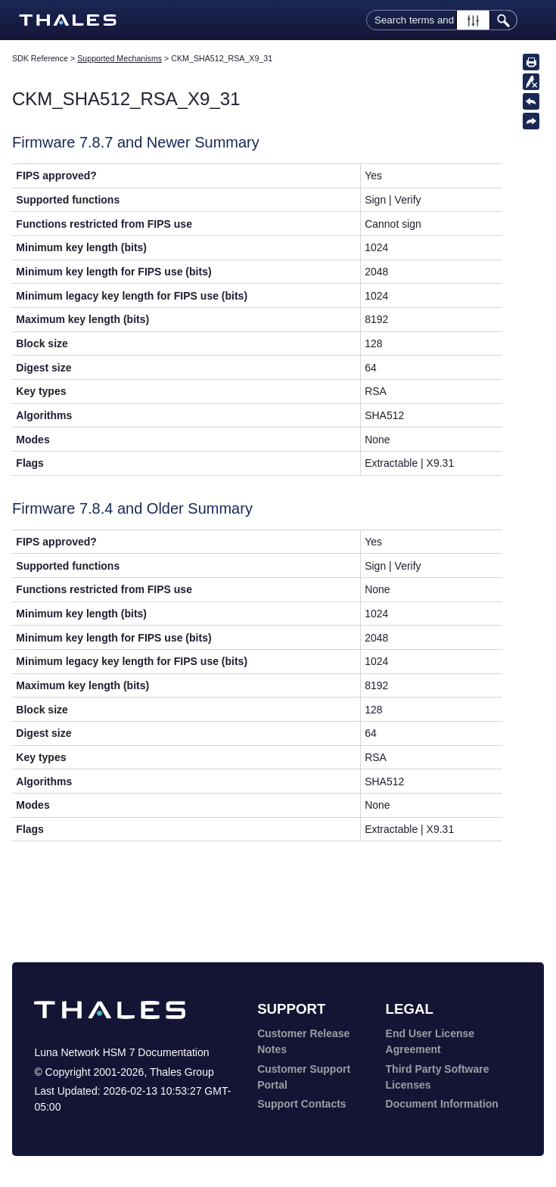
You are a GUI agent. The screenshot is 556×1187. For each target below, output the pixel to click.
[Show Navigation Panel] (535, 20)
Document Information (442, 1104)
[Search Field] (441, 20)
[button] (473, 20)
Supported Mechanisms (119, 58)
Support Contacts (301, 1104)
